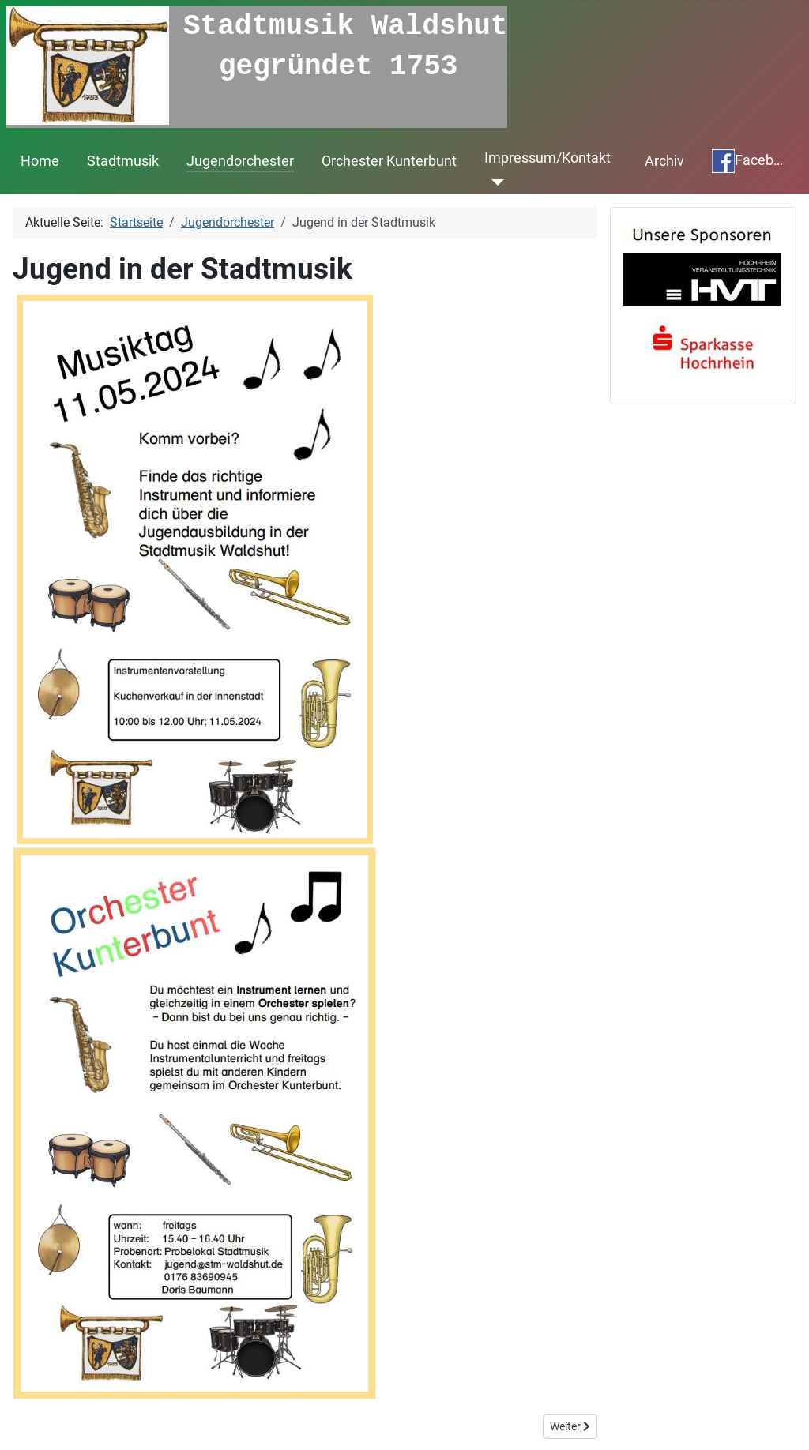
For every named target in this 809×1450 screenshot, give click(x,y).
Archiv (664, 159)
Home (40, 159)
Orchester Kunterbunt (389, 159)
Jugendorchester (240, 159)
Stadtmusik (123, 159)
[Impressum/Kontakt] (494, 180)
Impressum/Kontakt (547, 156)
